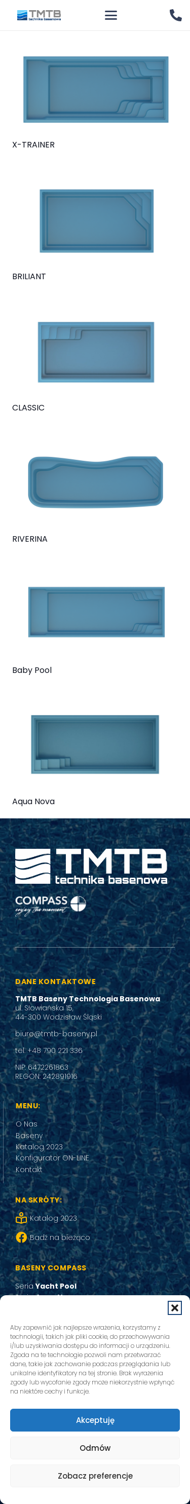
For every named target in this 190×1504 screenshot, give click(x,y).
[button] (175, 1308)
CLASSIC (28, 407)
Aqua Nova (33, 801)
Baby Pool (32, 670)
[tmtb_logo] (39, 15)
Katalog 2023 (39, 1147)
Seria (46, 1286)
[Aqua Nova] (95, 746)
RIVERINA (30, 539)
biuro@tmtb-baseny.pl (56, 1034)
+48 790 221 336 (55, 1050)
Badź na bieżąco (60, 1237)
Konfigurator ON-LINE (52, 1158)
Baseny (29, 1136)
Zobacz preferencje (95, 1476)
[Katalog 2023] (22, 1218)
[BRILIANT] (95, 220)
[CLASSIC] (95, 352)
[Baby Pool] (95, 614)
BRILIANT (29, 276)
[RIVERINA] (95, 483)
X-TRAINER (33, 145)
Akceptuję (95, 1420)
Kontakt (29, 1169)
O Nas (26, 1124)
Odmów (95, 1448)
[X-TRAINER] (95, 89)
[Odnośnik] (176, 15)
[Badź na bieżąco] (22, 1237)
